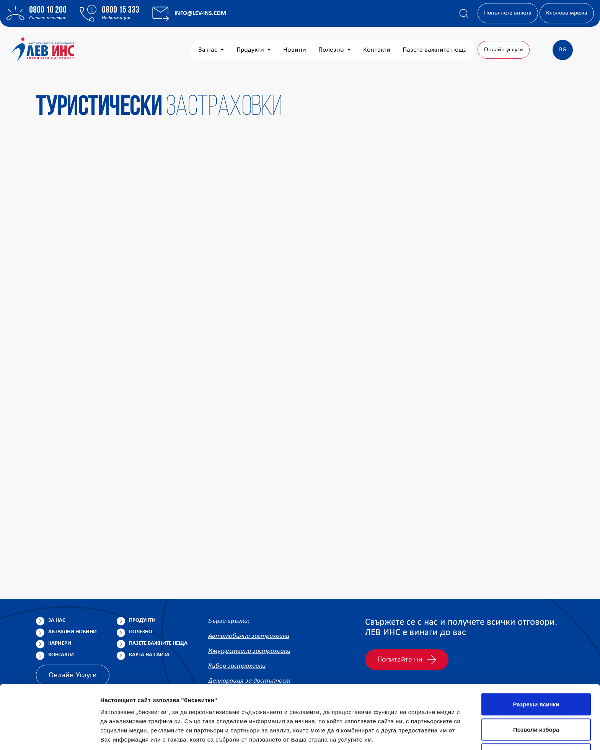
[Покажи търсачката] (463, 13)
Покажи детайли (489, 735)
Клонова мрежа (566, 13)
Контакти (376, 50)
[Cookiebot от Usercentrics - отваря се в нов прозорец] (49, 735)
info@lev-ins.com (200, 13)
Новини (294, 50)
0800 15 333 (120, 10)
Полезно (334, 50)
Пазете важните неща (435, 50)
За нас (211, 50)
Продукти (253, 50)
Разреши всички (536, 649)
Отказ (536, 699)
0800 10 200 (48, 10)
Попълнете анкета (508, 13)
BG (562, 50)
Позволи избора (536, 675)
